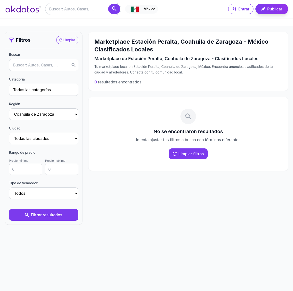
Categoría (17, 79)
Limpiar (67, 40)
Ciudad (14, 128)
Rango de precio (22, 152)
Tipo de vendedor (23, 183)
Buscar (14, 54)
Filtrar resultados (43, 214)
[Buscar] (114, 9)
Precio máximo (55, 160)
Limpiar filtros (188, 153)
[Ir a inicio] (23, 9)
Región (14, 104)
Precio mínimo (18, 160)
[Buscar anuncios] (83, 9)
